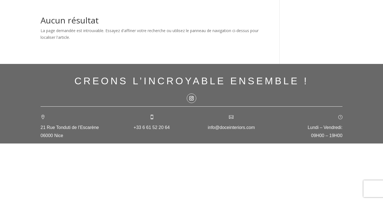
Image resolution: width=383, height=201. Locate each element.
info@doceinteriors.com (231, 127)
